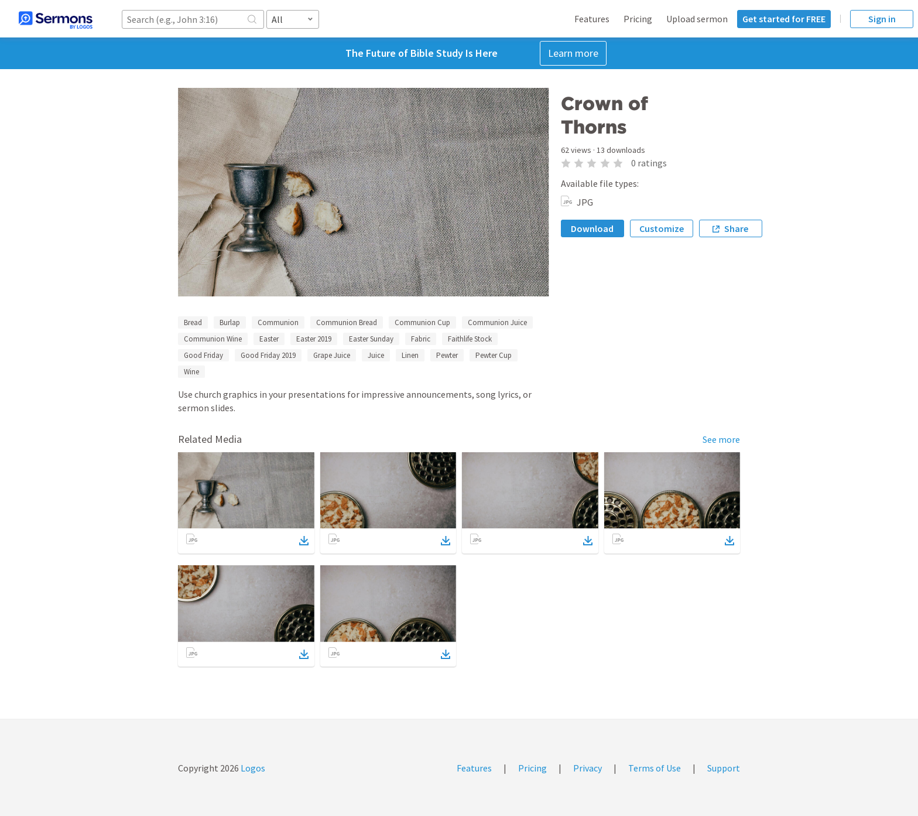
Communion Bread (346, 322)
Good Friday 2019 (268, 355)
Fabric (420, 339)
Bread (193, 322)
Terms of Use (654, 768)
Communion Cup (422, 322)
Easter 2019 (313, 339)
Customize (661, 228)
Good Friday (203, 355)
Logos (252, 768)
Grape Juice (331, 355)
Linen (410, 355)
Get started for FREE (783, 19)
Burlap (230, 322)
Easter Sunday (371, 339)
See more (721, 439)
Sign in (882, 19)
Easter (269, 339)
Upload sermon (697, 19)
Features (591, 19)
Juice (376, 355)
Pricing (638, 19)
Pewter (447, 355)
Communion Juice (497, 322)
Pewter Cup (493, 355)
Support (723, 768)
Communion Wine (213, 339)
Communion (278, 322)
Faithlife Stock (470, 339)
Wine (191, 372)
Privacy (587, 768)
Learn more (573, 53)
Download (592, 228)
